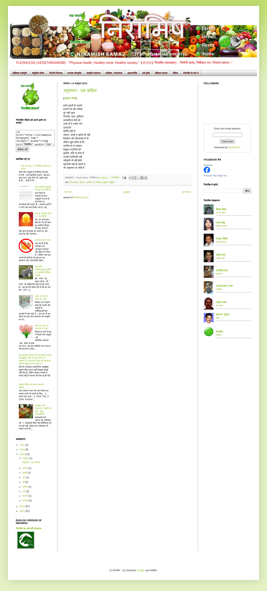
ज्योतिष (219, 289)
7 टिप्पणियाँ (114, 177)
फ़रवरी (25, 498)
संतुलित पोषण (38, 73)
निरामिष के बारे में (190, 73)
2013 (23, 457)
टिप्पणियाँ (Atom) (81, 197)
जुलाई (25, 475)
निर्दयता (98, 182)
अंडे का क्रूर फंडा (43, 243)
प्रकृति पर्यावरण (93, 73)
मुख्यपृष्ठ (126, 192)
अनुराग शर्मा (70, 98)
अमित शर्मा (220, 258)
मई (23, 485)
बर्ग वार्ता (219, 305)
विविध (175, 73)
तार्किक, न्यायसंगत (114, 73)
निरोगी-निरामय (55, 73)
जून (24, 480)
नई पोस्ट (68, 192)
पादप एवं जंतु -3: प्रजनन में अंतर (42, 330)
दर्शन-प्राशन (221, 242)
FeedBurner (234, 147)
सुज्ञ (217, 318)
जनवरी (25, 503)
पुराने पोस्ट (186, 192)
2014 (23, 452)
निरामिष (219, 331)
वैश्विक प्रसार (161, 73)
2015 (23, 448)
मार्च (24, 494)
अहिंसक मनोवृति (19, 73)
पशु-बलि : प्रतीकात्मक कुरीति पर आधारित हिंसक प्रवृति (43, 273)
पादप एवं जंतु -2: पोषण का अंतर (42, 300)
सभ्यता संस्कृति (74, 73)
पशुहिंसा (112, 182)
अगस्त (25, 471)
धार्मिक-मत (90, 182)
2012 (23, 509)
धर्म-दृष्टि (146, 73)
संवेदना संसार (221, 226)
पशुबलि (105, 182)
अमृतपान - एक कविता (80, 90)
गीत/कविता (74, 182)
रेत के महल (220, 212)
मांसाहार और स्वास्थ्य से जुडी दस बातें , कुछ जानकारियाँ (43, 412)
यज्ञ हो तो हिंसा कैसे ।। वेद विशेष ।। (43, 218)
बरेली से (219, 274)
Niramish (208, 165)
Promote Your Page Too (215, 175)
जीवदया (82, 182)
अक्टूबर (25, 461)
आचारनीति (132, 73)
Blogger (141, 573)
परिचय (219, 335)
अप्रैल (25, 489)
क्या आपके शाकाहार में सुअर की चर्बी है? (43, 191)
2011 (23, 514)
